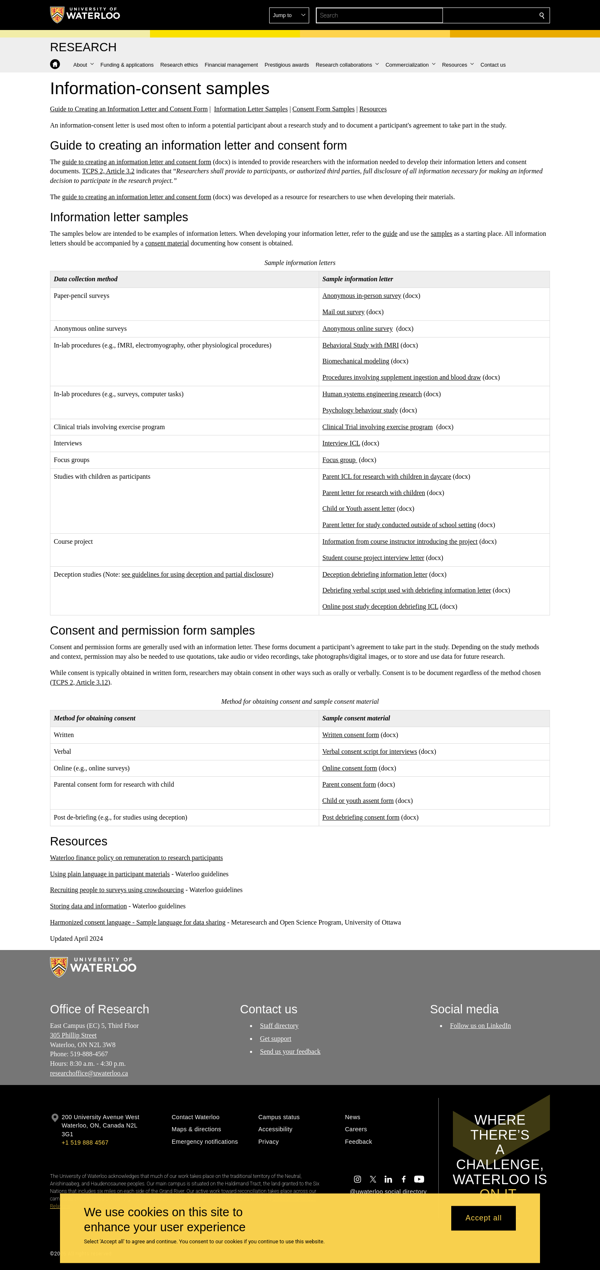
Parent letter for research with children (373, 492)
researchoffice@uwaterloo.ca (89, 1073)
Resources (373, 108)
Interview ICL (341, 443)
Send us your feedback (290, 1051)
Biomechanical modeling (355, 361)
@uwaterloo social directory (388, 1191)
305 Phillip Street (73, 1035)
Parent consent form (349, 784)
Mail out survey (343, 311)
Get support (275, 1038)
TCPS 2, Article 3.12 (80, 681)
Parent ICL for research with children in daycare (386, 476)
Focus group (340, 459)
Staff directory (279, 1025)
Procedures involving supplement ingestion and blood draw (401, 377)
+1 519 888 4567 (85, 1142)
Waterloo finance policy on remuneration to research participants (136, 857)
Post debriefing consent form (361, 817)
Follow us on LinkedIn (480, 1025)
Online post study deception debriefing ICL (380, 606)
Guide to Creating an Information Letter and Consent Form (129, 108)
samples (441, 233)
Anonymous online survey (357, 328)
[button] (481, 15)
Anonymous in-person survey (361, 295)
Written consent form (350, 734)
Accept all (483, 1218)
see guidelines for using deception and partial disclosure (196, 574)
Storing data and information (88, 906)
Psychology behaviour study (360, 410)
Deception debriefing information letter (375, 574)
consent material (167, 243)
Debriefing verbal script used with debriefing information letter (406, 590)
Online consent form (350, 767)
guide (390, 233)
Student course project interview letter (373, 557)
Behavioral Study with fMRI (360, 344)
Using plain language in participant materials (110, 873)
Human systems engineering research (372, 394)
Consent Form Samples (323, 108)
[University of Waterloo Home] (85, 15)
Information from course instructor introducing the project (400, 541)
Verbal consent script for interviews (369, 751)
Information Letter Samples (251, 108)
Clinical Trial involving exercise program (377, 426)
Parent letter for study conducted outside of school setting (399, 524)
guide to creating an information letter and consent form (136, 161)
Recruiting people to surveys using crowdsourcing (117, 889)
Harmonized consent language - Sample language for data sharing (137, 922)
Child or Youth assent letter (358, 508)
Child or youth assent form (358, 800)
